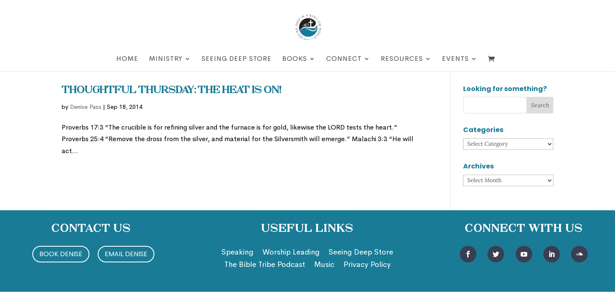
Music (324, 265)
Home (127, 59)
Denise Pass (85, 107)
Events (455, 59)
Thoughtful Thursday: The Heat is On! (171, 91)
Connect (344, 59)
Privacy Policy (367, 265)
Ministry (166, 59)
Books (294, 59)
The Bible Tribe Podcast (264, 265)
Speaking (237, 253)
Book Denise (60, 254)
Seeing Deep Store (236, 59)
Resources (402, 59)
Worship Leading (291, 253)
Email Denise (126, 254)
